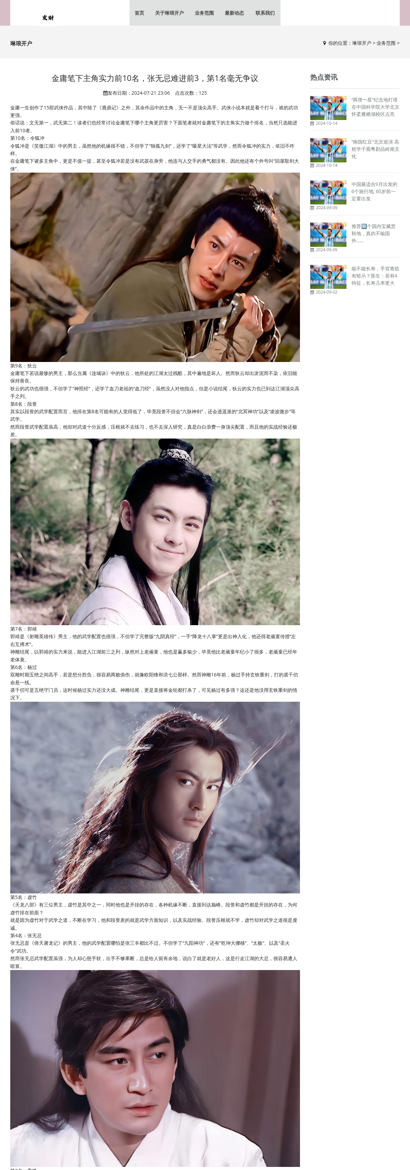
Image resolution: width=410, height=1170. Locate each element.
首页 (141, 13)
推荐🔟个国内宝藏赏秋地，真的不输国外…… (374, 235)
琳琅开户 (361, 44)
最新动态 (234, 13)
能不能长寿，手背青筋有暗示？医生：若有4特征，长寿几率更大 (375, 277)
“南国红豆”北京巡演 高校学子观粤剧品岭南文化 (375, 150)
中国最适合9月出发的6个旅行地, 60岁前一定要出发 (374, 192)
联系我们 (263, 13)
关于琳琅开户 (170, 13)
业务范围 (205, 13)
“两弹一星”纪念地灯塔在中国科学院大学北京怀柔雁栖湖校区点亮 (375, 108)
